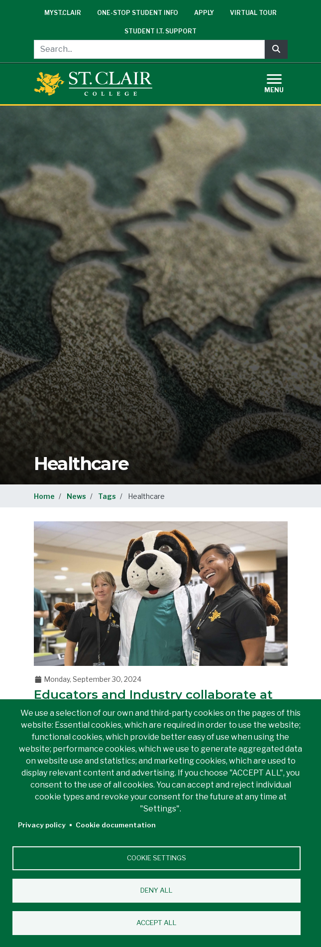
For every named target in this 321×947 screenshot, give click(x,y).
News (76, 496)
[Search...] (149, 49)
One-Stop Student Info (137, 12)
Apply (204, 12)
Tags (107, 496)
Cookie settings (156, 858)
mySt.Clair (62, 12)
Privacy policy (42, 825)
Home (44, 496)
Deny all (156, 890)
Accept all (156, 923)
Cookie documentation (116, 825)
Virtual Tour (253, 12)
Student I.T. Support (160, 31)
